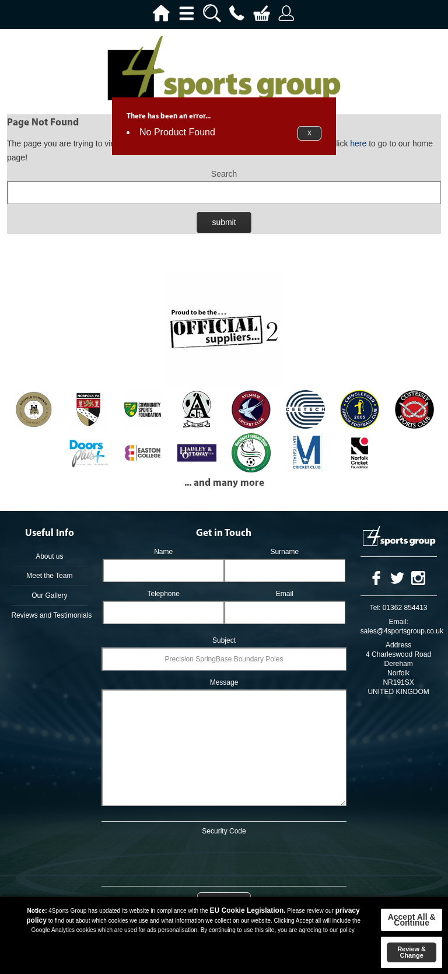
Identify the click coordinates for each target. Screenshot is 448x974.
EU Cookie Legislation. (248, 910)
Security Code (224, 831)
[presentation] (224, 858)
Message (224, 682)
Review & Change (411, 952)
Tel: (375, 608)
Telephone (163, 594)
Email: (398, 622)
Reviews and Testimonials (49, 615)
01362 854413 (405, 608)
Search (224, 173)
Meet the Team (49, 576)
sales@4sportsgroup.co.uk (401, 631)
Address (398, 645)
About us (49, 556)
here (358, 143)
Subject (224, 640)
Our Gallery (49, 595)
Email (284, 594)
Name (163, 552)
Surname (284, 552)
